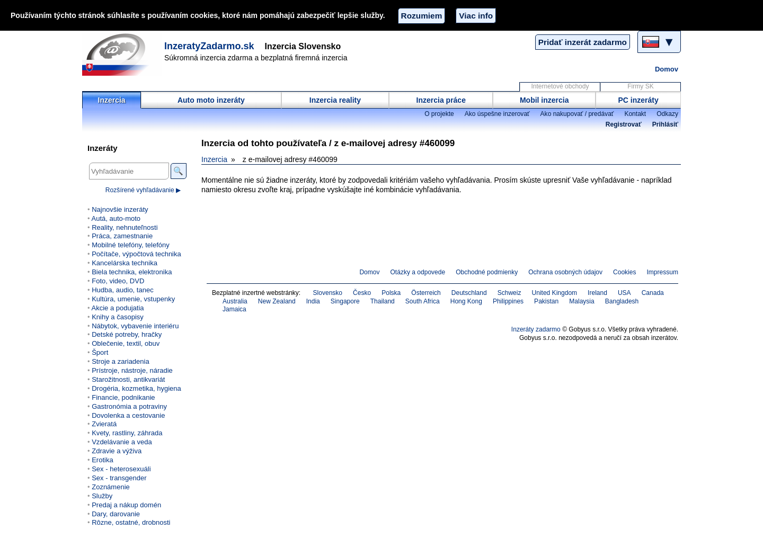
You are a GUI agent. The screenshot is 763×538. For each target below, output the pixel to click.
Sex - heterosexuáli (121, 469)
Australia (235, 301)
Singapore (345, 301)
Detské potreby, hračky (127, 334)
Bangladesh (622, 301)
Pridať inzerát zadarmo (582, 42)
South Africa (422, 301)
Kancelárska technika (124, 263)
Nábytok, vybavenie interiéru (135, 326)
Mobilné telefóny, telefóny (131, 245)
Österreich (426, 293)
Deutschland (469, 293)
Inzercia (112, 100)
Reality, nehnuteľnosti (124, 227)
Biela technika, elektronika (132, 272)
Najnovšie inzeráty (120, 209)
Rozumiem (421, 15)
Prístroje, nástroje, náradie (132, 370)
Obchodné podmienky (487, 272)
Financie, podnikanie (123, 397)
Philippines (508, 301)
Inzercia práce (441, 100)
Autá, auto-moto (115, 218)
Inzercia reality (335, 100)
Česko (362, 293)
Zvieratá (104, 424)
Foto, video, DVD (118, 281)
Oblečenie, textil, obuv (125, 343)
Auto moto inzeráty (211, 100)
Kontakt (635, 114)
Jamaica (234, 309)
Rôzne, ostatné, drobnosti (131, 522)
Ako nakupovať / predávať (577, 114)
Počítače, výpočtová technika (136, 254)
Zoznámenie (111, 487)
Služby (102, 496)
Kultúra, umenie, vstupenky (133, 299)
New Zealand (277, 301)
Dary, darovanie (116, 514)
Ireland (597, 293)
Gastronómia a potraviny (129, 406)
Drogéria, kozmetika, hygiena (136, 388)
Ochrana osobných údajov (565, 272)
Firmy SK (640, 86)
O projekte (439, 114)
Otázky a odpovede (418, 272)
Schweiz (509, 293)
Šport (100, 352)
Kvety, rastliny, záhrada (127, 433)
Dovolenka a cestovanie (128, 415)
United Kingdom (555, 293)
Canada (653, 293)
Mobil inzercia (544, 100)
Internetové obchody (560, 86)
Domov (666, 69)
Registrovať (624, 124)
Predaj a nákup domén (126, 505)
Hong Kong (466, 301)
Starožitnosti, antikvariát (128, 379)
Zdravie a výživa (116, 451)
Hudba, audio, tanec (123, 290)
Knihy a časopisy (118, 317)
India (313, 301)
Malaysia (581, 301)
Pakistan (546, 301)
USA (624, 293)
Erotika (102, 460)
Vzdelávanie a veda (122, 442)
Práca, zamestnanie (122, 236)
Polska (391, 293)
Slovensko (328, 293)
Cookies (624, 272)
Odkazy (667, 114)
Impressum (663, 272)
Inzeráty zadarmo (536, 329)
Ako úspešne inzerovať (497, 114)
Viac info (476, 15)
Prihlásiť (665, 124)
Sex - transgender (119, 478)
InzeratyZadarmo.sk (209, 46)
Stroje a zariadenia (120, 361)
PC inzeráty (638, 100)
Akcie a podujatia (117, 308)
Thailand (382, 301)
